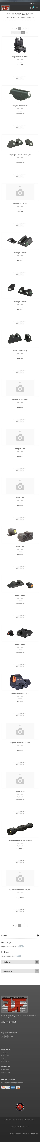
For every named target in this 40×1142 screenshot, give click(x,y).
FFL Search (5, 1056)
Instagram (5, 1072)
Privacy (25, 1133)
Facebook (5, 1069)
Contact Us (5, 1061)
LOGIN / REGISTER (33, 3)
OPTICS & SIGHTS (15, 17)
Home (8, 17)
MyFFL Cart (21, 1126)
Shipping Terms (34, 1133)
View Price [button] (20, 113)
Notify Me (20, 79)
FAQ (3, 1058)
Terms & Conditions (15, 1133)
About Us (4, 1053)
